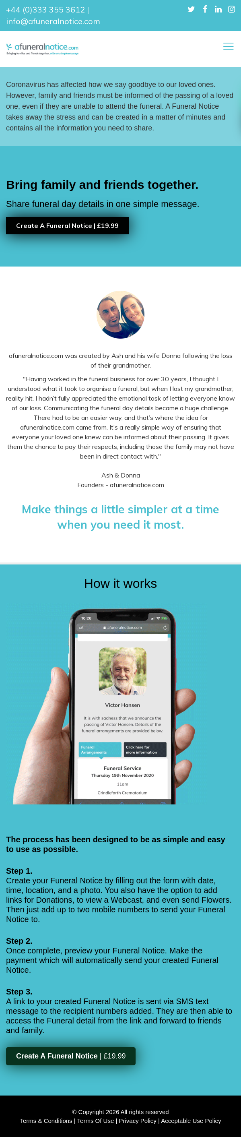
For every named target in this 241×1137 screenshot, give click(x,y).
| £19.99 (71, 1056)
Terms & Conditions (46, 1120)
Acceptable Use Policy (191, 1120)
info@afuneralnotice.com (53, 21)
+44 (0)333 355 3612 (45, 9)
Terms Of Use (95, 1120)
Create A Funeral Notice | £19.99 (67, 225)
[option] (120, 206)
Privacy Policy (137, 1120)
